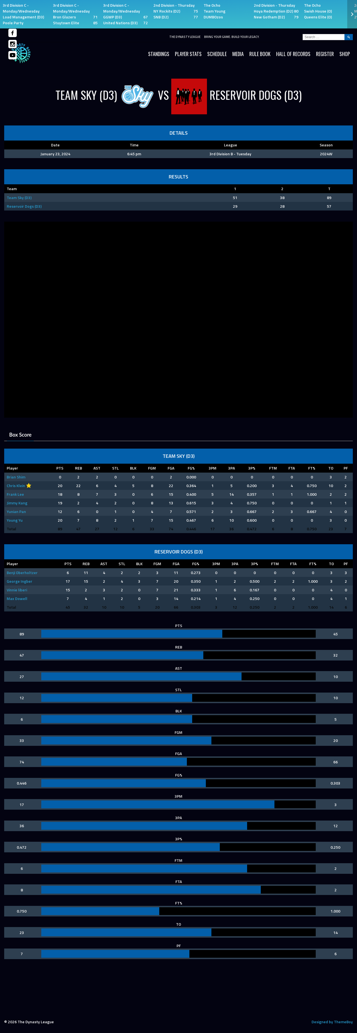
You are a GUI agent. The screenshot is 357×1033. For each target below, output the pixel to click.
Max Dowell (17, 598)
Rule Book (260, 53)
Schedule (217, 53)
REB (78, 468)
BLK (133, 468)
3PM (212, 468)
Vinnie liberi (17, 590)
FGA (171, 468)
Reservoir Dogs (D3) (24, 206)
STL (115, 468)
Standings (158, 53)
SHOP (344, 53)
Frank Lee (15, 494)
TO (330, 468)
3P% (251, 468)
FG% (191, 468)
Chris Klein (16, 485)
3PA (231, 468)
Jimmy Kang (17, 503)
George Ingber (19, 581)
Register (325, 53)
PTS (59, 468)
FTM (273, 468)
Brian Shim (16, 477)
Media (238, 53)
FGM (152, 468)
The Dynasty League (185, 37)
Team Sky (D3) (19, 197)
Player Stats (188, 53)
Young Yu (15, 520)
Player (12, 468)
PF (346, 468)
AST (96, 468)
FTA (291, 468)
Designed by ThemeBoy (332, 1022)
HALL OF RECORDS (293, 53)
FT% (311, 468)
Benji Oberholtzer (22, 572)
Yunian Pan (16, 511)
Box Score (20, 435)
